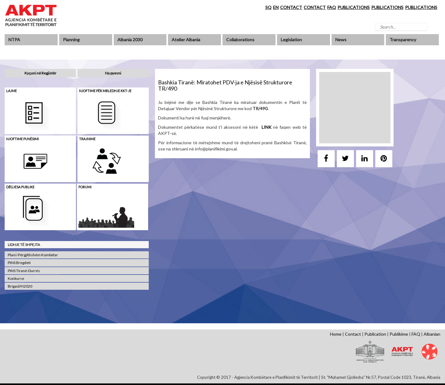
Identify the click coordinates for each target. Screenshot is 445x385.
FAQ (331, 7)
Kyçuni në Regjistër (40, 73)
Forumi (84, 187)
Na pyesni (113, 73)
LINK (266, 127)
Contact (353, 334)
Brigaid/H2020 (20, 286)
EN (276, 7)
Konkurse (16, 278)
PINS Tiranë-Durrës (24, 270)
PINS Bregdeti (19, 262)
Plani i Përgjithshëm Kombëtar (33, 255)
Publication (375, 334)
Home (335, 334)
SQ (268, 7)
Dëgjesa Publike (20, 187)
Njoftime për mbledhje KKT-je (105, 91)
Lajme (11, 91)
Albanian (432, 334)
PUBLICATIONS (353, 7)
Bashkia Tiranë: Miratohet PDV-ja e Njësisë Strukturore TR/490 (225, 85)
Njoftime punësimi (22, 139)
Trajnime (87, 139)
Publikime (399, 334)
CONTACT (291, 7)
